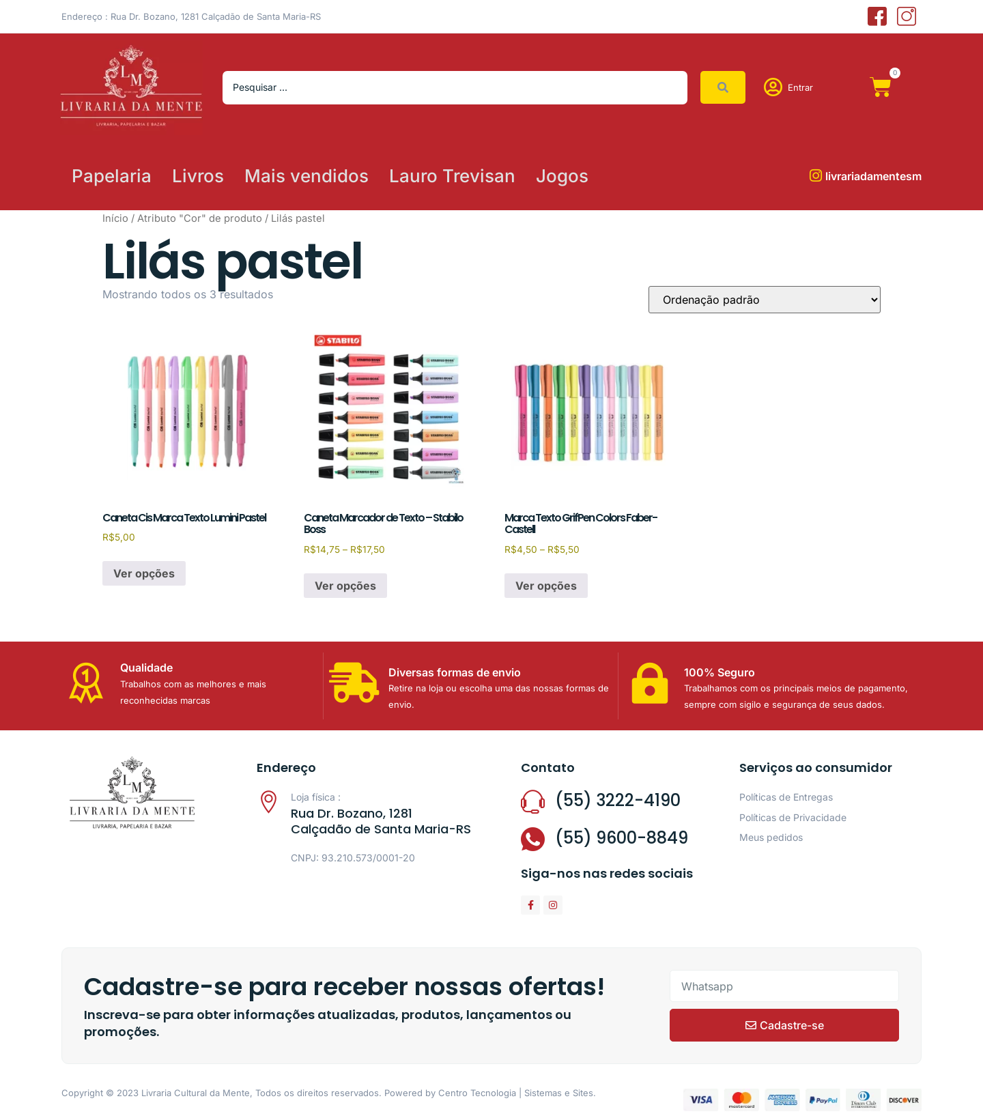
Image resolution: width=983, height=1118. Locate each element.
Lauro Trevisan (452, 175)
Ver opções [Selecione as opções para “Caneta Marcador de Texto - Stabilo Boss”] (345, 585)
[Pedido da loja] (765, 299)
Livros (198, 175)
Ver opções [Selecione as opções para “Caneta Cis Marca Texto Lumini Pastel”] (144, 573)
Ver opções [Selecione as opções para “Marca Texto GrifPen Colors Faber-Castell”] (546, 585)
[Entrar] (773, 87)
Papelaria (112, 175)
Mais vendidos (306, 175)
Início (115, 218)
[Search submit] (722, 87)
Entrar (800, 87)
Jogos (562, 175)
